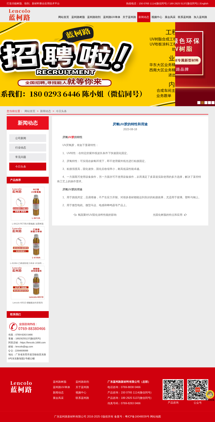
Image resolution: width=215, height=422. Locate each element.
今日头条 (61, 111)
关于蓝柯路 (129, 17)
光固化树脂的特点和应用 (167, 214)
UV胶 (71, 137)
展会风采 (170, 17)
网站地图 (155, 416)
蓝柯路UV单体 (111, 17)
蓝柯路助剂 (94, 17)
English (204, 3)
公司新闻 (20, 138)
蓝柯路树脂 (78, 17)
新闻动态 (143, 17)
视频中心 (157, 17)
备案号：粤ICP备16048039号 (131, 416)
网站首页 (63, 17)
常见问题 (20, 157)
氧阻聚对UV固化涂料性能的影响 (97, 214)
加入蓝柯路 (200, 17)
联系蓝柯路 (184, 17)
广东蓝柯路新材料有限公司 (70, 416)
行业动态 (20, 147)
